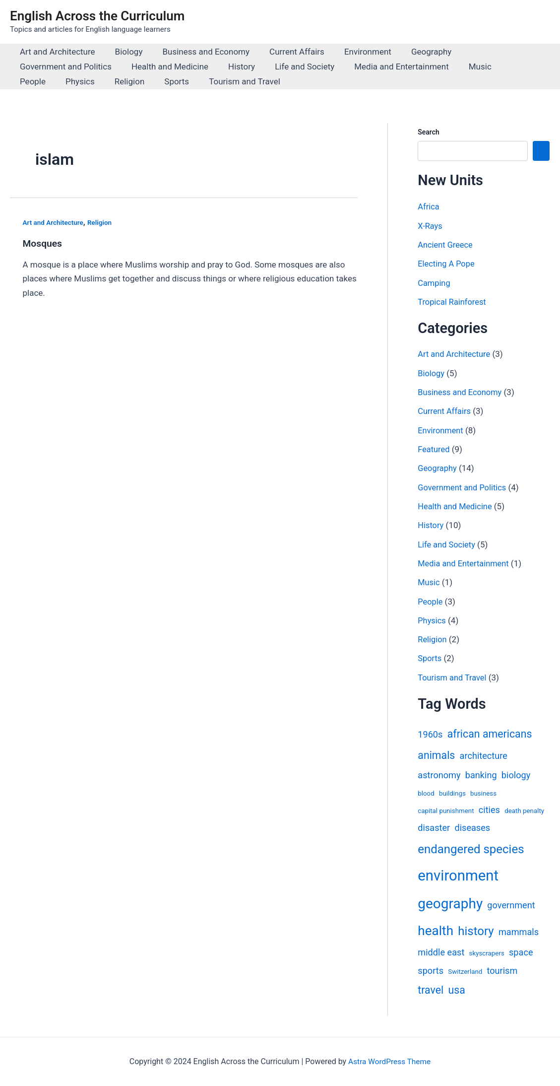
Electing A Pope (447, 264)
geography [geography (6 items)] (450, 903)
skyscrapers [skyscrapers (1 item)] (486, 952)
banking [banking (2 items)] (481, 774)
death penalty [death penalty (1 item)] (524, 810)
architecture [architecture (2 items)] (483, 755)
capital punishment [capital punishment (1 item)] (446, 810)
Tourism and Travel (188, 81)
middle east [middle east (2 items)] (441, 952)
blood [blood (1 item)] (426, 792)
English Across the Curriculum (97, 15)
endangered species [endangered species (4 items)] (471, 848)
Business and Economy (198, 52)
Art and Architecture (56, 52)
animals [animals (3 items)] (436, 754)
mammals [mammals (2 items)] (518, 931)
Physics (33, 81)
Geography (415, 52)
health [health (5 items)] (435, 930)
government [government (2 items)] (511, 904)
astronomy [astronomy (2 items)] (439, 774)
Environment (354, 52)
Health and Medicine (165, 66)
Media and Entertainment (388, 66)
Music (463, 66)
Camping (434, 282)
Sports (123, 81)
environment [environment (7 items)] (458, 874)
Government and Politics (64, 66)
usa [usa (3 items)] (456, 989)
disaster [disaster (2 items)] (434, 827)
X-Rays (430, 226)
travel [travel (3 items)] (430, 989)
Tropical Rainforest (453, 302)
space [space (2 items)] (521, 952)
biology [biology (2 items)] (515, 774)
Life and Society (294, 66)
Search (428, 132)
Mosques (43, 243)
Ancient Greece (446, 245)
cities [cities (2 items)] (489, 809)
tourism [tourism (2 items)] (502, 969)
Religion (79, 81)
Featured (434, 449)
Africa (429, 206)
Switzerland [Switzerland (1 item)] (465, 970)
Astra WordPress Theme (389, 1061)
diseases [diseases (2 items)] (472, 827)
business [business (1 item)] (483, 792)
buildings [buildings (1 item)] (452, 792)
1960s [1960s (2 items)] (430, 734)
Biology (124, 52)
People (505, 66)
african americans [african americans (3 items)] (489, 733)
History (234, 66)
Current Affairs (286, 52)
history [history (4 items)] (476, 931)
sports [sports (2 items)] (430, 969)
